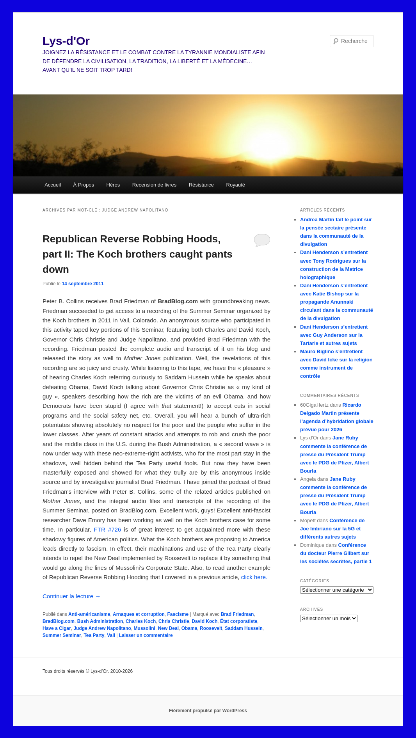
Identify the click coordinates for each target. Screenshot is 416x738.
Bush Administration (100, 621)
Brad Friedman (237, 614)
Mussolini (144, 628)
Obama (189, 628)
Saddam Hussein (244, 628)
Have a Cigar (57, 628)
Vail (111, 635)
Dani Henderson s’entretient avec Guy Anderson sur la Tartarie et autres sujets (334, 335)
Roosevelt (211, 628)
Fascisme (177, 614)
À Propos (83, 185)
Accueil (52, 185)
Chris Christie (173, 621)
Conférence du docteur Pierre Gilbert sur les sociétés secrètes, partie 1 (336, 553)
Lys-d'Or (66, 40)
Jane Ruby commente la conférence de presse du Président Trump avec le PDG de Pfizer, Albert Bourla (334, 454)
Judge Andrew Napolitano (102, 628)
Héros (113, 185)
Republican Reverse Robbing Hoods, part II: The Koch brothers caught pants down (138, 254)
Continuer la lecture (72, 596)
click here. (254, 577)
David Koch (204, 621)
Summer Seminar (62, 635)
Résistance (201, 185)
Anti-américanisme (89, 614)
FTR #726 (107, 529)
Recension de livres (154, 185)
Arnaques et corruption (139, 614)
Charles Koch (141, 621)
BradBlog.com (59, 621)
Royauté (235, 185)
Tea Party (94, 635)
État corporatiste (238, 621)
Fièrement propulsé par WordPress (208, 710)
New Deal (168, 628)
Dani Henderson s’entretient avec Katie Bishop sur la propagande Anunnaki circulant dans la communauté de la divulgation (336, 302)
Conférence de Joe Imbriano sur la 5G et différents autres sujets (332, 528)
